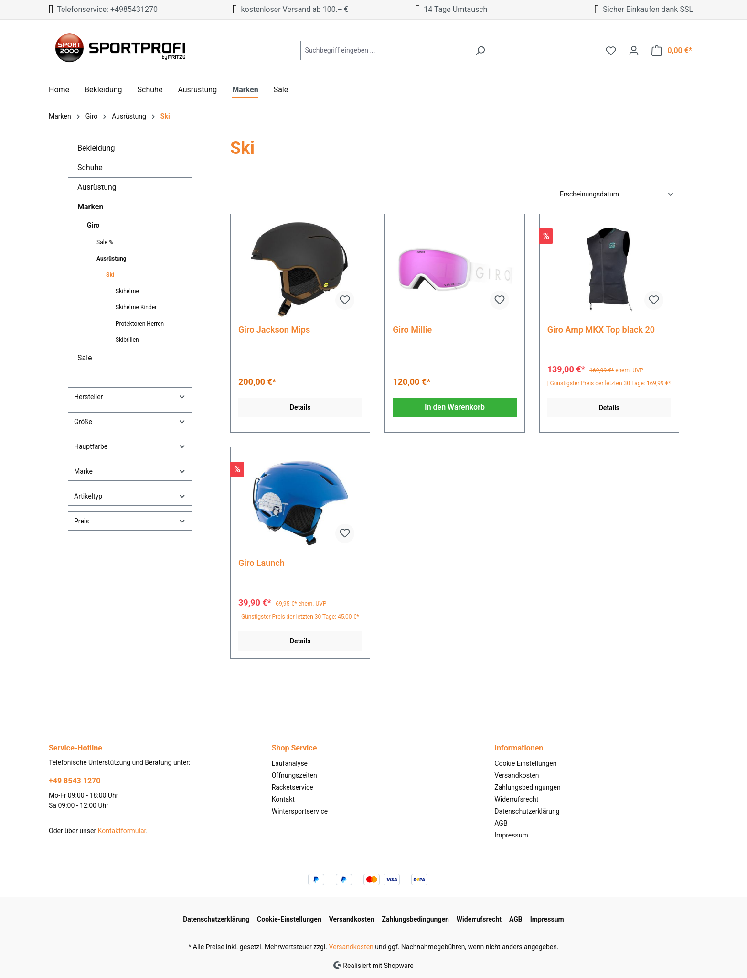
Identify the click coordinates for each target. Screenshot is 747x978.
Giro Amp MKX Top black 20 (601, 330)
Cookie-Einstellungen (289, 919)
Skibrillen (127, 340)
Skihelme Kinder (136, 307)
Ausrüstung (97, 187)
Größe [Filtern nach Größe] (130, 421)
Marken (90, 206)
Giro (93, 225)
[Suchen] (480, 50)
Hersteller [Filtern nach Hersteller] (130, 396)
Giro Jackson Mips (274, 330)
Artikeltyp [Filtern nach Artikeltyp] (130, 496)
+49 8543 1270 (74, 780)
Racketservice (292, 787)
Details (300, 407)
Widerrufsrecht (516, 799)
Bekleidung (96, 147)
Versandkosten (516, 775)
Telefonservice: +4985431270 (103, 9)
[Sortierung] (617, 194)
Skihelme (127, 291)
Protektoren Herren (140, 323)
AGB (500, 823)
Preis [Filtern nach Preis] (130, 521)
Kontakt (283, 799)
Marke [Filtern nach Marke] (130, 471)
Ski (110, 275)
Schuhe (90, 167)
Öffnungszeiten (294, 775)
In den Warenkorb (455, 407)
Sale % (104, 242)
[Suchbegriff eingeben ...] (385, 50)
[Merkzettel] (610, 50)
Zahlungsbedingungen (527, 787)
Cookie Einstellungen (525, 763)
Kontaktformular (122, 831)
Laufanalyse (290, 763)
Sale (84, 357)
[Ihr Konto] (633, 50)
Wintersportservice (300, 811)
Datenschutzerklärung (526, 811)
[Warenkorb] (671, 50)
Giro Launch (261, 563)
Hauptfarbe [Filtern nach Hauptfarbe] (130, 446)
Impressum (511, 835)
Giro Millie (412, 330)
